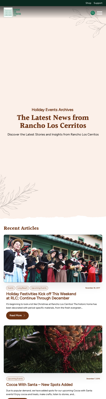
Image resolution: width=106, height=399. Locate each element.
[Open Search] (93, 13)
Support (98, 3)
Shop (88, 3)
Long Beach (22, 288)
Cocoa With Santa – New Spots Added (39, 384)
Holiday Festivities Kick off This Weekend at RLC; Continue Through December (41, 296)
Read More (17, 315)
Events (11, 288)
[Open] (99, 13)
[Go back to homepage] (12, 13)
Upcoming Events (39, 288)
